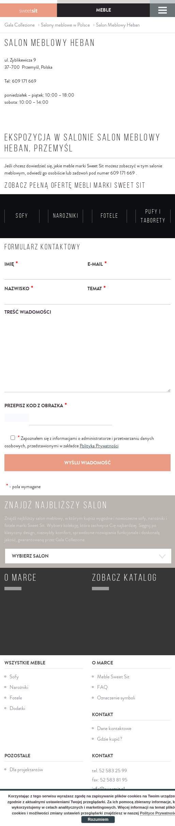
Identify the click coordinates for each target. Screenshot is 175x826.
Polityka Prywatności (99, 446)
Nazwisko (18, 288)
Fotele (16, 693)
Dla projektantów (26, 765)
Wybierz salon (88, 553)
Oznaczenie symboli (116, 693)
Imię (11, 263)
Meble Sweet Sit (113, 672)
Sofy (14, 672)
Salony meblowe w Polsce (65, 25)
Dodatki (17, 704)
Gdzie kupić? (109, 735)
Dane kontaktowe (114, 724)
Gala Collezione (28, 10)
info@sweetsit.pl (108, 785)
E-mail (97, 263)
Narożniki (19, 683)
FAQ (102, 683)
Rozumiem (98, 819)
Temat (97, 288)
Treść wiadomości (27, 312)
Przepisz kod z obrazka (35, 405)
